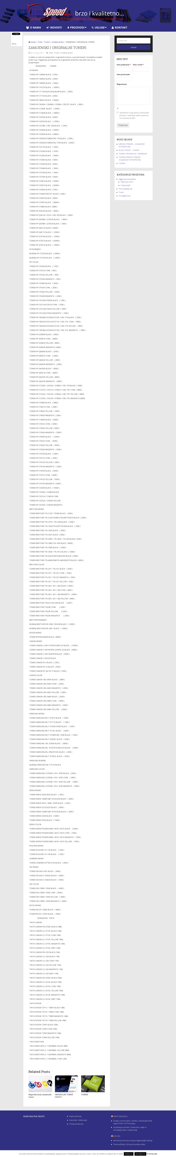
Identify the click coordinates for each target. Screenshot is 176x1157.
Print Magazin (120, 1116)
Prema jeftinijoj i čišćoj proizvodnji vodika (129, 1144)
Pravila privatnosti (76, 1124)
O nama (33, 27)
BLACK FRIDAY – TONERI (129, 150)
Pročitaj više (152, 1154)
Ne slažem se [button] (140, 1154)
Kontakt (119, 27)
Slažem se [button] (128, 1154)
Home (32, 42)
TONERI (122, 163)
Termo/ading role (125, 189)
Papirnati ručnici (127, 182)
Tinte (40, 42)
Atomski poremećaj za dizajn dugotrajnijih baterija (132, 1140)
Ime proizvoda (123, 74)
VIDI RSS (116, 1136)
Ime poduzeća (124, 65)
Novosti (54, 27)
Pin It (14, 44)
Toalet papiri (125, 185)
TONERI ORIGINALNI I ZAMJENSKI (133, 153)
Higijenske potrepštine (127, 179)
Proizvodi (76, 27)
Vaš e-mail (138, 65)
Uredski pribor (58, 42)
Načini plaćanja (75, 1116)
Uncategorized (124, 196)
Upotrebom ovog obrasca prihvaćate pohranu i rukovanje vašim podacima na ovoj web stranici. (134, 115)
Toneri (47, 42)
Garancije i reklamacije (78, 1120)
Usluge (98, 27)
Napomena (122, 84)
